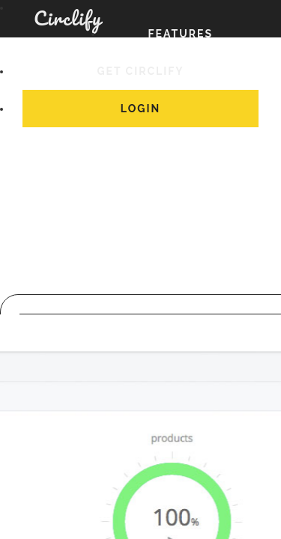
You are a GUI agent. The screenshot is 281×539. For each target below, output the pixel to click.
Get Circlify (140, 70)
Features (180, 33)
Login (140, 108)
